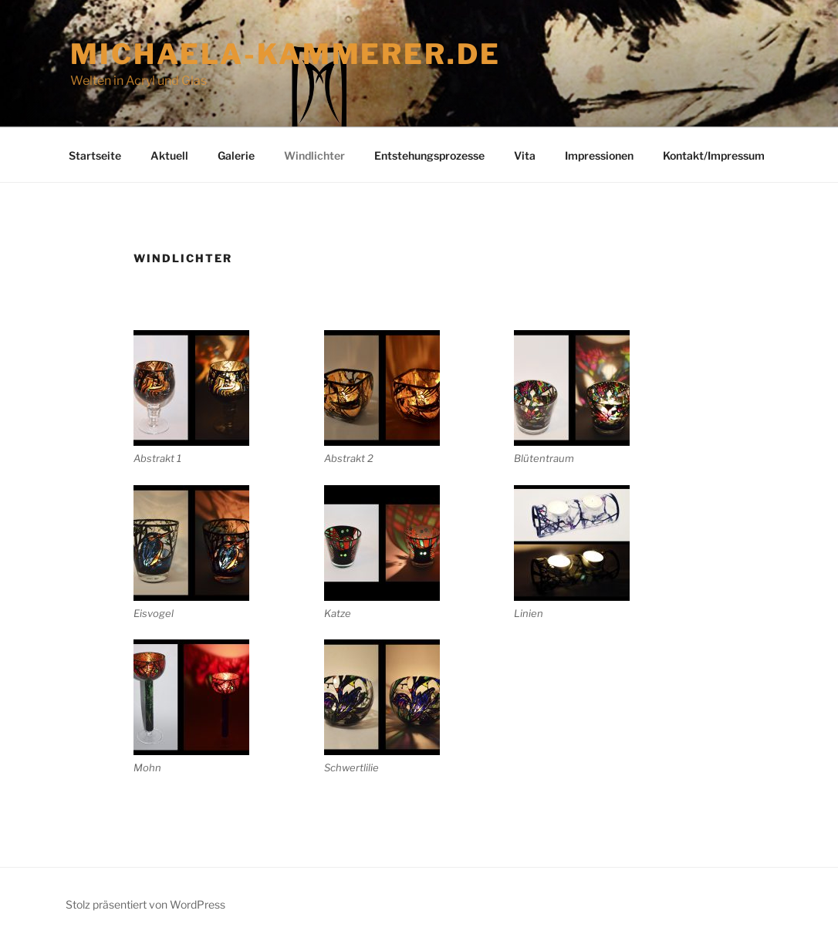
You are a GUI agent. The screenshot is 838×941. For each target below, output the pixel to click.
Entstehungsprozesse (429, 155)
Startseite (95, 155)
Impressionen (599, 155)
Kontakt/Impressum (714, 155)
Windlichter (314, 155)
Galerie (236, 155)
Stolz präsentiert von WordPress (145, 904)
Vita (525, 155)
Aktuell (169, 155)
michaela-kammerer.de (285, 54)
